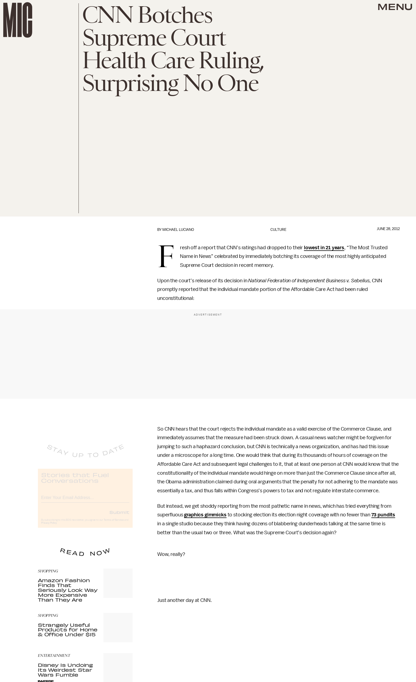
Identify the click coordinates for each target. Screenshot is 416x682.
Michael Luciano (178, 230)
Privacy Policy (49, 527)
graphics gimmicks (205, 514)
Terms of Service (114, 524)
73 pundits (383, 514)
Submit (119, 516)
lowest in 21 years (324, 247)
